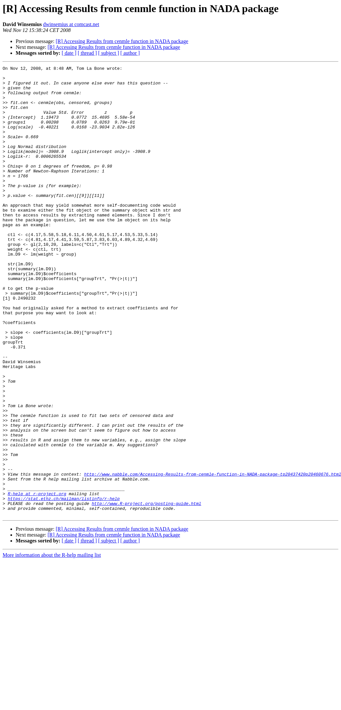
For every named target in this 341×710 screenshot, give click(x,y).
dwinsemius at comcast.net (71, 24)
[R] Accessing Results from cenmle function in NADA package (122, 41)
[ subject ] (108, 53)
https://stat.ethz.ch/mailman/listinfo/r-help (64, 585)
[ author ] (130, 53)
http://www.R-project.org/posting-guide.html (146, 591)
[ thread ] (87, 53)
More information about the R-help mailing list (52, 645)
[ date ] (69, 53)
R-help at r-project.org (37, 580)
